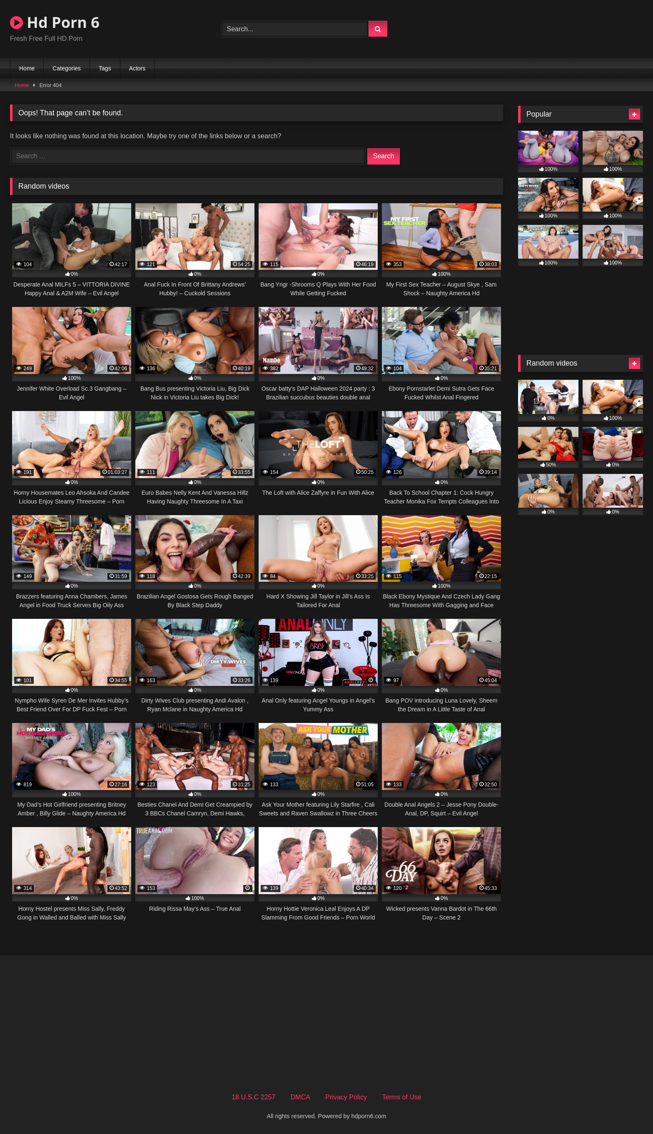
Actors (137, 68)
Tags (105, 68)
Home (27, 68)
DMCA (300, 1097)
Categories (66, 68)
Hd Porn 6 (55, 22)
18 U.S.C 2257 (253, 1097)
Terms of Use (401, 1097)
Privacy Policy (346, 1097)
